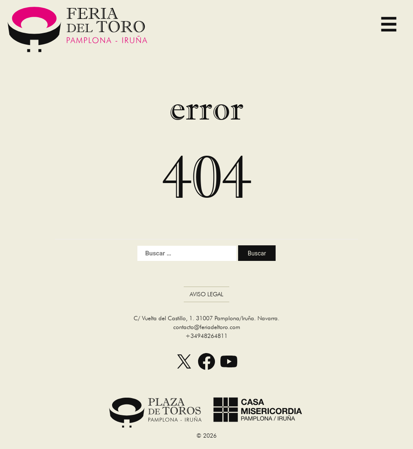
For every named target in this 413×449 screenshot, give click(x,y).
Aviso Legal (206, 294)
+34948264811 (206, 335)
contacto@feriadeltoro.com (206, 327)
